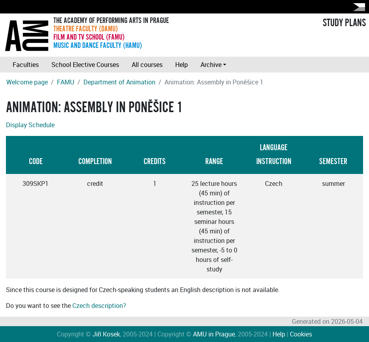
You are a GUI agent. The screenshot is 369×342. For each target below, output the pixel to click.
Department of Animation (119, 82)
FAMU (65, 82)
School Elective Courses (85, 64)
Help (181, 64)
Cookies (301, 334)
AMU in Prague (214, 334)
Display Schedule (30, 124)
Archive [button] (211, 64)
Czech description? (99, 305)
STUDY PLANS (344, 23)
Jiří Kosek (106, 334)
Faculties (26, 64)
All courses (147, 64)
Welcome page (27, 82)
